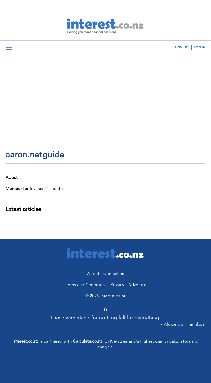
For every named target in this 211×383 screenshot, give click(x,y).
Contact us (113, 273)
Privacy (117, 284)
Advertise (137, 284)
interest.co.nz (25, 341)
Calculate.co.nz (87, 341)
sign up (181, 47)
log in (199, 47)
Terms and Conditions (86, 284)
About (93, 273)
